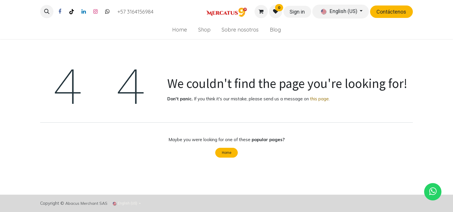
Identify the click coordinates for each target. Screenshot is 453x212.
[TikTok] (71, 11)
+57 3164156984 (135, 11)
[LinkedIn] (83, 11)
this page (319, 99)
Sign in (297, 12)
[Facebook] (60, 11)
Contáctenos (391, 12)
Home (226, 153)
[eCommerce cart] (261, 11)
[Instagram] (95, 11)
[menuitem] (179, 29)
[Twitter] (107, 11)
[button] (46, 11)
